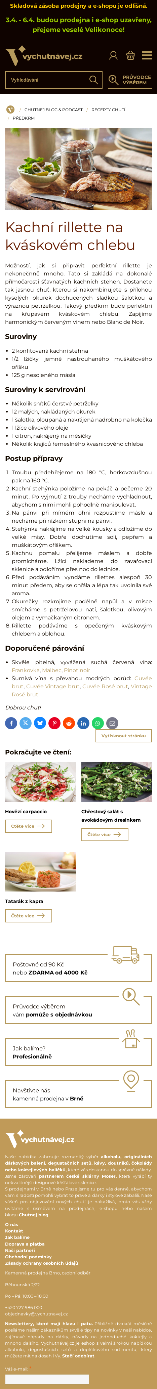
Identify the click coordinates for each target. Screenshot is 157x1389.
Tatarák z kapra (24, 901)
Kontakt (14, 1230)
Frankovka (26, 670)
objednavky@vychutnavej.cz (36, 1313)
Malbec (52, 670)
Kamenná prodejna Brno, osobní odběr (47, 1272)
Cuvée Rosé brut (105, 686)
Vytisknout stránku (124, 735)
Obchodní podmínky (28, 1256)
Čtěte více (28, 826)
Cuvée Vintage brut (53, 686)
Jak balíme (17, 1237)
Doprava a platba (25, 1244)
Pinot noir (77, 670)
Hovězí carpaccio (26, 812)
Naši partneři (20, 1250)
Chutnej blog (33, 1214)
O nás (11, 1224)
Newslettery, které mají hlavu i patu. (49, 1323)
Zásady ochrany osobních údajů (41, 1263)
